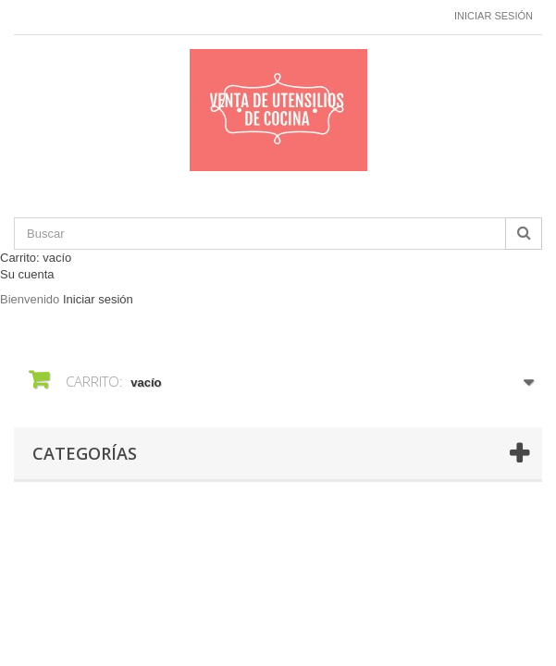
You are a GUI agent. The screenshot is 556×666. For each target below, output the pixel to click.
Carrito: (35, 258)
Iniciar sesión (493, 15)
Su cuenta (27, 274)
